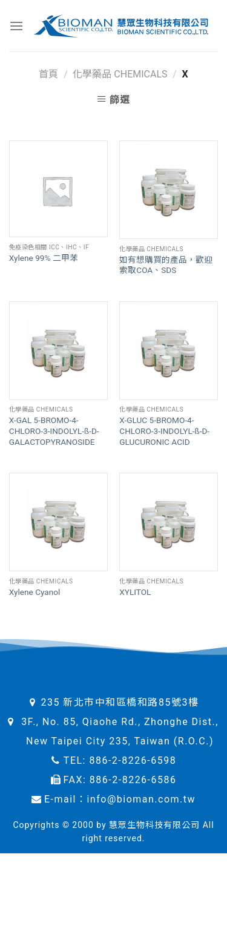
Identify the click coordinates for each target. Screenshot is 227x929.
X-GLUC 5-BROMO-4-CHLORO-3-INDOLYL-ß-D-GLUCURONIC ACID (164, 430)
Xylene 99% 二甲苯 (43, 258)
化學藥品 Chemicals (120, 74)
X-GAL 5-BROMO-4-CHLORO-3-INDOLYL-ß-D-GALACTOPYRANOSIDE (54, 430)
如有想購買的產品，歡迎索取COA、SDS (165, 265)
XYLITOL (135, 592)
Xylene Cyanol (35, 592)
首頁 (48, 74)
